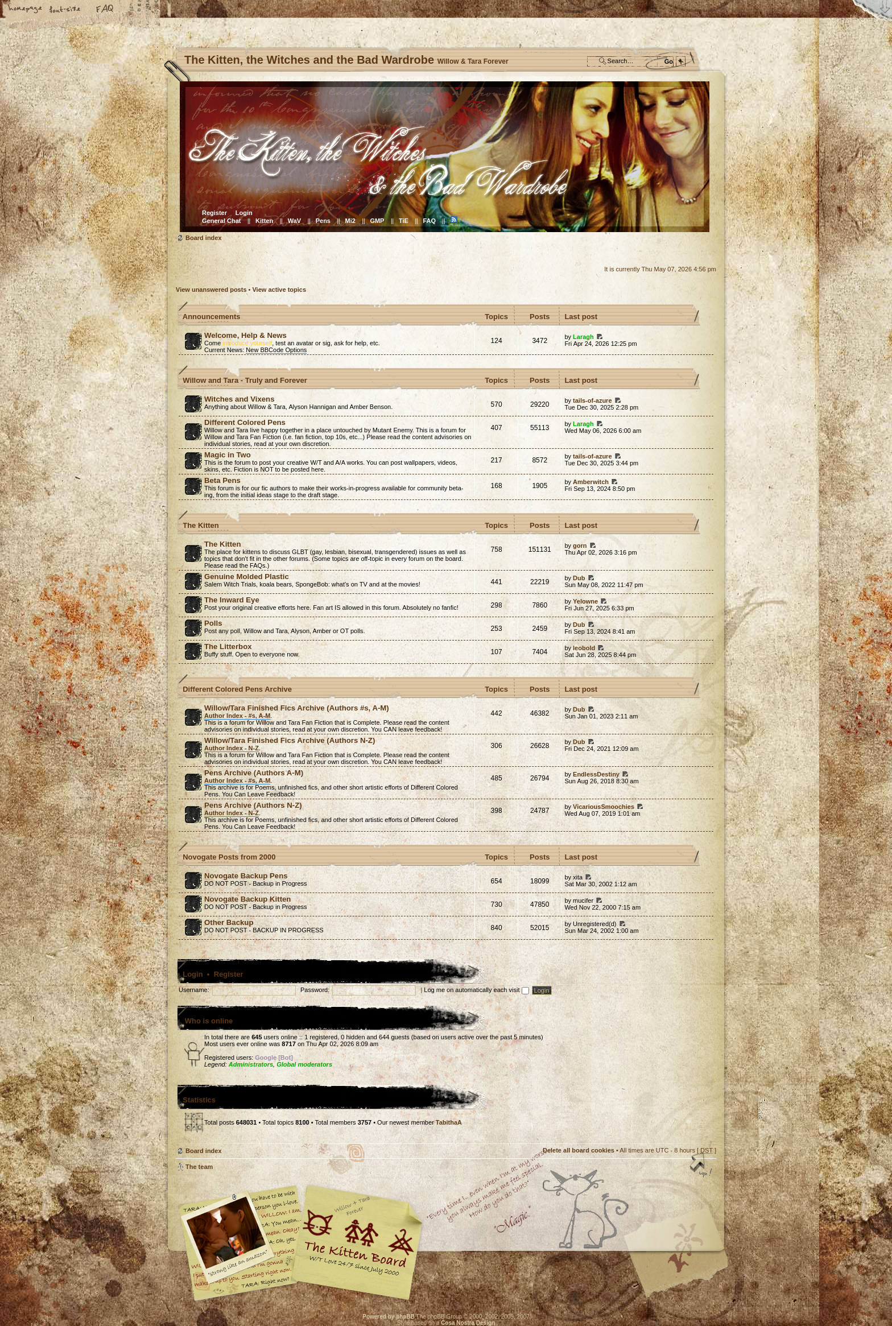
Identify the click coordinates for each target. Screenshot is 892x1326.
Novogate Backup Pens (246, 875)
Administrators (251, 1064)
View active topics (279, 289)
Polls (213, 623)
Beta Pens (222, 480)
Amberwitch (591, 481)
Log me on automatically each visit (476, 989)
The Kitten (201, 525)
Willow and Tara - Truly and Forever (245, 380)
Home (26, 10)
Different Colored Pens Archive (237, 689)
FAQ (105, 10)
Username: (194, 989)
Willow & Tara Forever (358, 1239)
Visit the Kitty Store (682, 1267)
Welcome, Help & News (245, 335)
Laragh (583, 336)
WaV (294, 220)
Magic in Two (227, 455)
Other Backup (228, 922)
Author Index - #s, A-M (237, 715)
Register (214, 212)
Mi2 (350, 220)
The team (199, 1166)
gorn (580, 545)
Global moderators (304, 1064)
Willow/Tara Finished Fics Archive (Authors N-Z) (289, 740)
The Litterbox (228, 646)
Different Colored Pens (245, 422)
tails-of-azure (592, 400)
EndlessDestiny (596, 774)
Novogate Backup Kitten (247, 899)
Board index (444, 156)
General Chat (221, 220)
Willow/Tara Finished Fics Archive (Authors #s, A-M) (296, 708)
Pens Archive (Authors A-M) (253, 773)
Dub (579, 578)
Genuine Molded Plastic (246, 576)
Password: (314, 989)
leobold (584, 648)
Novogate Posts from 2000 (229, 857)
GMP (377, 220)
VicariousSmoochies (603, 806)
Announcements (212, 316)
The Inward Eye (231, 600)
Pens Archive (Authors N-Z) (253, 805)
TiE (403, 220)
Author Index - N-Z (231, 748)
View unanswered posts (211, 289)
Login (244, 212)
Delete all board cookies (578, 1150)
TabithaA (449, 1122)
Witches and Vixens (239, 399)
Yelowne (585, 601)
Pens (323, 220)
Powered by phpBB (388, 1316)
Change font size (65, 10)
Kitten (264, 220)
